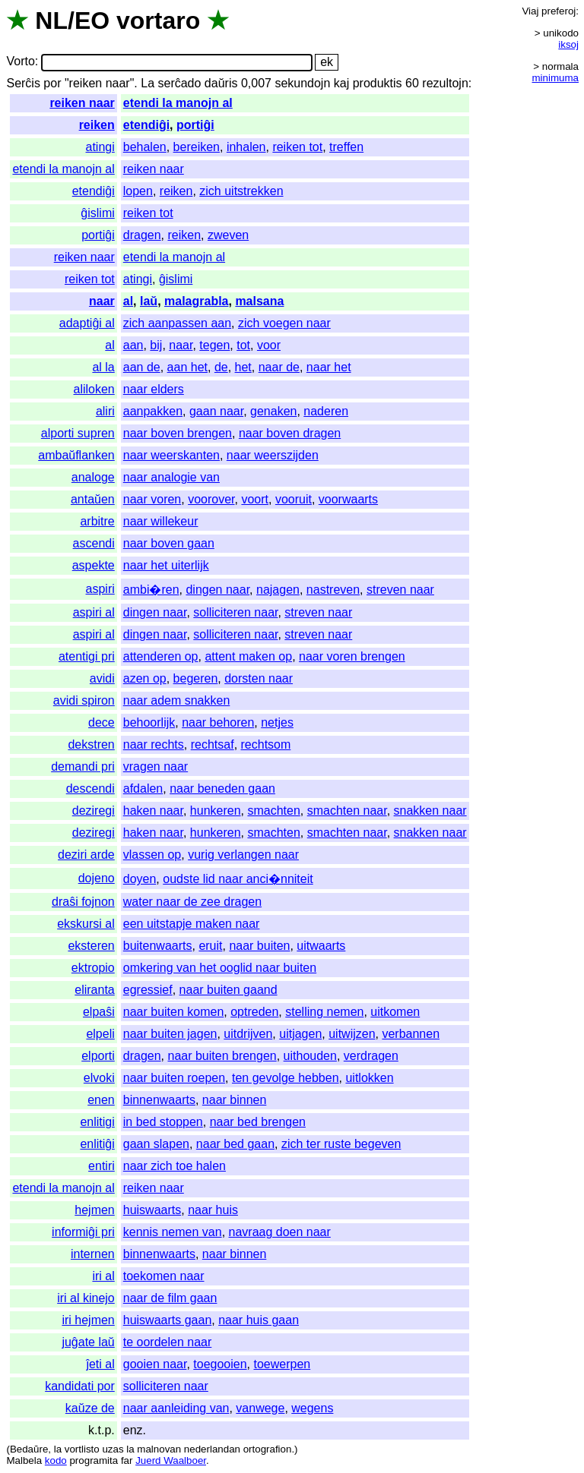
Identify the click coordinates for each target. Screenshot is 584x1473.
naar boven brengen (177, 433)
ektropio (93, 967)
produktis (377, 83)
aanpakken (152, 411)
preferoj (558, 11)
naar (102, 301)
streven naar (400, 589)
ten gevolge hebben (285, 1077)
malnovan (159, 1449)
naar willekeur (160, 521)
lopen (138, 191)
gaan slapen (156, 1143)
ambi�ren (151, 589)
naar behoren (218, 722)
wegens (312, 1408)
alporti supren (78, 433)
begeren (195, 678)
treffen (346, 146)
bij (156, 345)
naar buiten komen (173, 1011)
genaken (273, 411)
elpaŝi (99, 1011)
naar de (279, 367)
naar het (328, 367)
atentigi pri (87, 656)
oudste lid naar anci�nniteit (238, 878)
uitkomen (395, 1011)
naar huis (213, 1209)
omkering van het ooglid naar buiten (219, 967)
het (243, 367)
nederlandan (212, 1449)
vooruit (293, 499)
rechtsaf (212, 744)
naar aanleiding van (176, 1408)
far (127, 1460)
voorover (211, 499)
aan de (141, 367)
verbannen (411, 1033)
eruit (210, 945)
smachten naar (347, 810)
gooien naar (155, 1364)
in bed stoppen (163, 1121)
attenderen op (160, 656)
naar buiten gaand (228, 989)
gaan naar (216, 411)
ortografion (267, 1449)
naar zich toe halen (174, 1165)
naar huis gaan (258, 1320)
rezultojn (445, 83)
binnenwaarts (159, 1099)
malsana (259, 301)
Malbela (24, 1460)
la (58, 1449)
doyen (140, 878)
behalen (145, 146)
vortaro (158, 20)
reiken (97, 124)
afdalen (143, 788)
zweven (228, 235)
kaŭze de (90, 1408)
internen (93, 1253)
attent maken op (248, 656)
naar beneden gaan (222, 788)
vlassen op (152, 854)
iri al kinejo (86, 1298)
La (147, 83)
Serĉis (23, 83)
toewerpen (281, 1364)
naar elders (153, 389)
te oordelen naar (167, 1342)
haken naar (153, 810)
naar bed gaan (235, 1143)
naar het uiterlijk (166, 565)
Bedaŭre (29, 1449)
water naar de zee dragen (192, 901)
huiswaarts (152, 1209)
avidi (102, 678)
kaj (341, 83)
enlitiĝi (97, 1143)
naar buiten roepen (174, 1077)
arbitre (97, 521)
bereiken (196, 146)
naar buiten (259, 945)
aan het (187, 367)
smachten (273, 810)
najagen (278, 589)
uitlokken (369, 1077)
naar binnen (234, 1099)
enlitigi (97, 1121)
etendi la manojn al (178, 102)
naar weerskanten (171, 455)
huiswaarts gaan (167, 1320)
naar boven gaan (168, 543)
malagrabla (196, 301)
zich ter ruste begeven (341, 1143)
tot (243, 345)
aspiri (100, 588)
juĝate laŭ (88, 1342)
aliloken (94, 389)
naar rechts (153, 744)
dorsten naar (258, 678)
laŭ (148, 301)
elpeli (100, 1033)
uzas (112, 1449)
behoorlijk (149, 722)
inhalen (246, 146)
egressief (148, 989)
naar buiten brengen (221, 1055)
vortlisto (82, 1449)
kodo (56, 1460)
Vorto (20, 61)
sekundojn (302, 83)
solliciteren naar (235, 612)
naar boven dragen (290, 433)
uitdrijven (248, 1033)
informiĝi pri (83, 1231)
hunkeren (215, 810)
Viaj (530, 11)
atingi (100, 146)
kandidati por (80, 1386)
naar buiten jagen (170, 1033)
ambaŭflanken (76, 455)
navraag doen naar (280, 1231)
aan (133, 345)
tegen (214, 345)
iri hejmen (88, 1320)
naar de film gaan (170, 1298)
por (52, 83)
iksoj (568, 44)
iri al (103, 1276)
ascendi (94, 543)
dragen (142, 235)
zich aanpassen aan (177, 323)
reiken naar (81, 102)
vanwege (260, 1408)
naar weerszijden (273, 455)
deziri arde (86, 854)
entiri (101, 1165)
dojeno (96, 878)
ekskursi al (86, 923)
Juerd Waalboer (170, 1460)
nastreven (333, 589)
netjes (277, 722)
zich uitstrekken (241, 191)
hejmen (94, 1209)
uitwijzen (351, 1033)
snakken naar (430, 810)
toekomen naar (164, 1276)
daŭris (221, 83)
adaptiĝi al (87, 323)
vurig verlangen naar (243, 854)
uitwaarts (321, 945)
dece (101, 722)
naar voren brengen (352, 656)
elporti (98, 1055)
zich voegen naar (284, 323)
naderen (325, 411)
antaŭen (93, 499)
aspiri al (94, 612)
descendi (90, 788)
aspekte (93, 565)
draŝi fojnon (83, 901)
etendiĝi (146, 124)
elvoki (99, 1077)
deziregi (93, 810)
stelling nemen (324, 1011)
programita (93, 1460)
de (221, 367)
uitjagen (300, 1033)
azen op (145, 678)
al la (103, 367)
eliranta (94, 989)
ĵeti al (100, 1364)
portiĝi (195, 124)
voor (269, 345)
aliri (105, 411)
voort (254, 499)
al (128, 301)
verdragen (371, 1055)
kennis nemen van (172, 1231)
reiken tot (297, 146)
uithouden (310, 1055)
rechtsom (266, 744)
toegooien (219, 1364)
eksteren (91, 945)
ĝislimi (97, 213)
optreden (254, 1011)
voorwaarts (348, 499)
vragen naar (155, 766)
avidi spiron (84, 700)
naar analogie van (171, 477)
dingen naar (217, 589)
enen (101, 1099)
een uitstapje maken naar (191, 923)
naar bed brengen (258, 1121)
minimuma (555, 78)
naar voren (152, 499)
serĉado (179, 83)
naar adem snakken (176, 700)
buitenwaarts (157, 945)
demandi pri (83, 766)
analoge (93, 477)
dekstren (91, 744)
